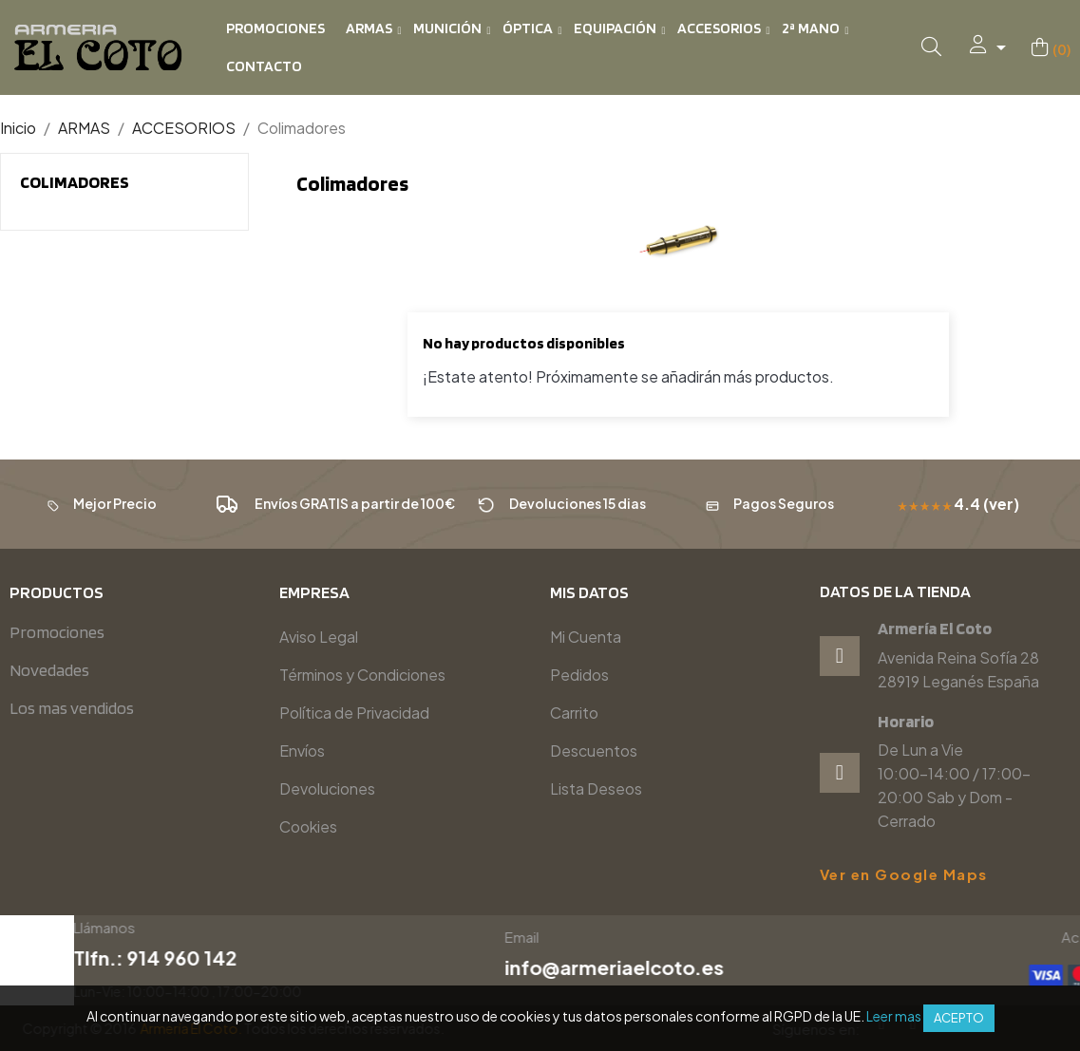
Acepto (959, 1017)
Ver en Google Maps (904, 874)
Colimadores (74, 182)
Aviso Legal (318, 637)
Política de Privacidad (354, 713)
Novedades (49, 670)
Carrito (574, 713)
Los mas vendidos (71, 708)
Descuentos (593, 750)
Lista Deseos (596, 788)
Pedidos (579, 675)
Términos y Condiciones (362, 675)
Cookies (308, 826)
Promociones (56, 632)
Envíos (302, 750)
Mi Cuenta (585, 637)
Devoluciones (327, 788)
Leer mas (893, 1015)
